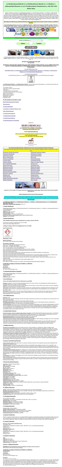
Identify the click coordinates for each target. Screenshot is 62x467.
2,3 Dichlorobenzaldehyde (9, 113)
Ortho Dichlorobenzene (8, 111)
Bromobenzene (6, 104)
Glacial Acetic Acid (7, 165)
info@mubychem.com (33, 131)
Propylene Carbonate (8, 173)
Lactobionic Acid (35, 165)
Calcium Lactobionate (8, 158)
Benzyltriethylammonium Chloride (11, 102)
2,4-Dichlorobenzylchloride (9, 115)
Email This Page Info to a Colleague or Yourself (37, 37)
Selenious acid (6, 175)
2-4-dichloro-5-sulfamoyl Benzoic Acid (12, 109)
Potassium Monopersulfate (37, 173)
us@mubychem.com (32, 135)
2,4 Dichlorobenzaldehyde (9, 118)
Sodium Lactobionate (36, 178)
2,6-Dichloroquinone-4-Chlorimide (11, 120)
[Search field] (36, 40)
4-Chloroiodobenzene (8, 106)
